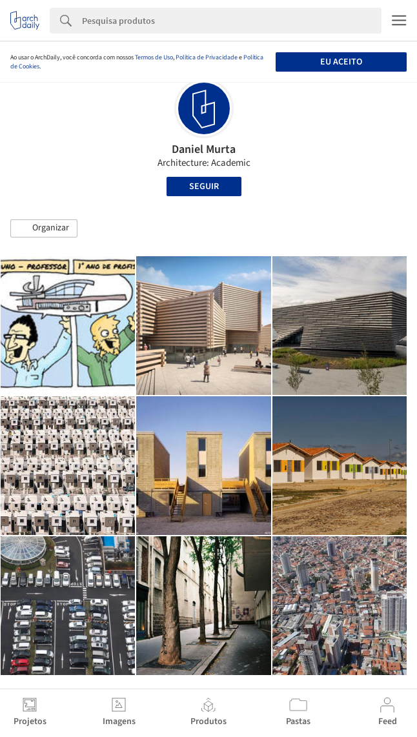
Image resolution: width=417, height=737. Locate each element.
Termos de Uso (154, 57)
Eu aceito (341, 62)
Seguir (204, 186)
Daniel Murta (204, 149)
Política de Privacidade (207, 57)
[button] (43, 228)
